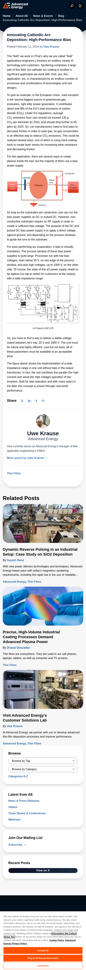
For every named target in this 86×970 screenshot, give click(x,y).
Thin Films (14, 473)
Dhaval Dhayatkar (18, 647)
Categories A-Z (18, 776)
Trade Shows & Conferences (27, 813)
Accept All (42, 950)
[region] (43, 940)
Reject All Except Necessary (43, 958)
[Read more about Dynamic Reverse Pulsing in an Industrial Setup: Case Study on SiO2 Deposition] (43, 525)
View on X (43, 870)
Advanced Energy (14, 581)
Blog (61, 15)
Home (7, 15)
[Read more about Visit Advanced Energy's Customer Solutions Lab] (43, 691)
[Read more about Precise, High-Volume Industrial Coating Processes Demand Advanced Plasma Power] (43, 608)
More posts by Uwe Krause (27, 457)
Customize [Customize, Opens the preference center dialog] (43, 965)
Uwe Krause (51, 46)
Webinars (14, 819)
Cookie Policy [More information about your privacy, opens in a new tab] (56, 940)
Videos (12, 807)
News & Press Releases (23, 800)
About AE (22, 15)
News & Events (43, 15)
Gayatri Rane (15, 560)
